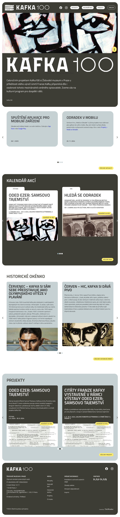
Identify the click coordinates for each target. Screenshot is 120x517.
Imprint (66, 492)
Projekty (50, 496)
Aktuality (50, 481)
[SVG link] (32, 7)
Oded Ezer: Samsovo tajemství (29, 197)
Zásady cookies (69, 485)
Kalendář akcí (50, 485)
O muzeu (50, 499)
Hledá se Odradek (82, 195)
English (111, 8)
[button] (3, 137)
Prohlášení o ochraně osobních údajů (74, 480)
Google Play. (22, 128)
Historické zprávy (50, 491)
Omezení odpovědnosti (71, 489)
